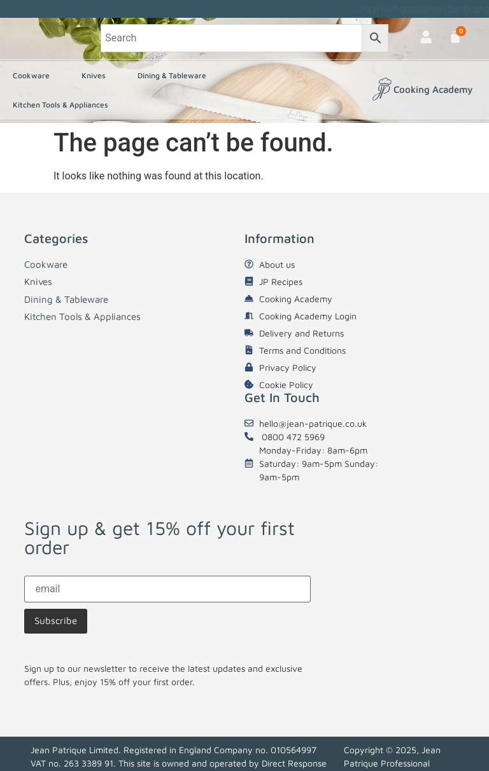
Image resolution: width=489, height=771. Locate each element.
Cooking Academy (432, 89)
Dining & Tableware (175, 75)
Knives (97, 75)
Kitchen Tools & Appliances (64, 105)
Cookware (34, 75)
